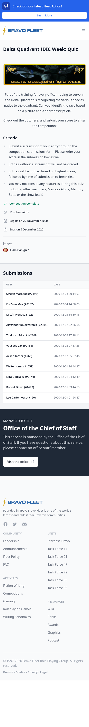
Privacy (33, 672)
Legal (44, 672)
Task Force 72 (57, 572)
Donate (8, 672)
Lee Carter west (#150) (21, 397)
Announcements (15, 549)
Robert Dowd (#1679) (20, 387)
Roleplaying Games (17, 609)
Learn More (44, 15)
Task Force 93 (57, 588)
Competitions (13, 593)
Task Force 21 (57, 556)
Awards (53, 625)
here (35, 120)
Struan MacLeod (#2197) (22, 294)
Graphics (54, 632)
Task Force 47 (57, 564)
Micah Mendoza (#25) (20, 314)
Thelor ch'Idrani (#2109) (21, 335)
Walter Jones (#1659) (19, 366)
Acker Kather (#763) (19, 356)
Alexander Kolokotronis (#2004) (26, 325)
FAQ (6, 564)
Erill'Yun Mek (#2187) (20, 304)
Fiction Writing (14, 585)
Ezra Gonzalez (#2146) (20, 377)
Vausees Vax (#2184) (19, 345)
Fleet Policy (11, 556)
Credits (20, 672)
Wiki (51, 609)
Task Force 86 (57, 580)
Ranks (52, 617)
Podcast (53, 640)
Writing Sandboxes (17, 617)
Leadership (11, 541)
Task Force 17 (57, 549)
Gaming (9, 601)
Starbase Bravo (59, 541)
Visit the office (21, 462)
